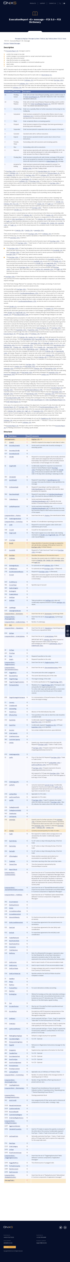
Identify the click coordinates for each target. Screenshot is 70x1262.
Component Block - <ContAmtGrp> (15, 1101)
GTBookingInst (13, 872)
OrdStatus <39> (14, 173)
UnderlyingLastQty (14, 766)
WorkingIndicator (14, 575)
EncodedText (13, 1035)
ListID (11, 535)
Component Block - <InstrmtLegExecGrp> (11, 1107)
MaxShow (12, 1013)
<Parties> (49, 523)
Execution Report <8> (44, 171)
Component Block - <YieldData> (14, 915)
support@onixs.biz (41, 1243)
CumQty (11, 847)
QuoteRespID (13, 486)
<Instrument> (50, 623)
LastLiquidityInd (14, 1098)
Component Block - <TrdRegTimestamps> (11, 1148)
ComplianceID (13, 717)
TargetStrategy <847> (58, 694)
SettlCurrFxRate (14, 990)
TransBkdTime (13, 1079)
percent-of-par (51, 797)
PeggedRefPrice (14, 1191)
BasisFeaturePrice (14, 964)
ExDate (11, 928)
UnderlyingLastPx (14, 794)
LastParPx (12, 797)
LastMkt (11, 812)
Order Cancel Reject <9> (19, 219)
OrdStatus (12, 568)
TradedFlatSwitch (14, 958)
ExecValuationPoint (15, 1082)
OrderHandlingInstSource (16, 1144)
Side (10, 637)
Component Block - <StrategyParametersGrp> (13, 1122)
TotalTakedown (14, 970)
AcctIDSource (13, 592)
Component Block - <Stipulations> (15, 640)
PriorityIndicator (14, 1091)
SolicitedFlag (13, 721)
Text (10, 1027)
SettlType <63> (51, 610)
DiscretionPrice (13, 688)
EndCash (11, 952)
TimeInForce (13, 724)
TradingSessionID (14, 821)
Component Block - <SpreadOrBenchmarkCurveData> (15, 906)
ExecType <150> (11, 171)
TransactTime (13, 880)
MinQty (11, 1003)
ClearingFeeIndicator (15, 620)
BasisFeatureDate (14, 961)
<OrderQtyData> (51, 648)
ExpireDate (12, 732)
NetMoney (12, 973)
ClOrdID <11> (60, 202)
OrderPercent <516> (39, 657)
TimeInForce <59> (46, 418)
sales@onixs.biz (8, 1243)
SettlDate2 (12, 1042)
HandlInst (12, 1000)
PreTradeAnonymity (15, 1194)
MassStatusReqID (14, 500)
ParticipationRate (14, 697)
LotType (11, 1177)
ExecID (11, 553)
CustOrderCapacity (14, 751)
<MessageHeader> (10, 439)
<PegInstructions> (51, 674)
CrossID (11, 540)
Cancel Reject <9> (26, 179)
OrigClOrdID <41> (54, 263)
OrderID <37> (50, 308)
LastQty (11, 754)
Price (10, 668)
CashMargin (12, 617)
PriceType (12, 665)
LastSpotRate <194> (57, 775)
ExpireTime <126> (42, 330)
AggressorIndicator (15, 1152)
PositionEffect (13, 1010)
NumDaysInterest (14, 925)
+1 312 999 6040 (41, 1237)
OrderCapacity (13, 745)
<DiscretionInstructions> (53, 679)
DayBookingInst (14, 598)
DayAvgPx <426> (57, 339)
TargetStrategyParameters (17, 694)
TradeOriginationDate (15, 528)
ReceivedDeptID (14, 1137)
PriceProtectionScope (15, 1180)
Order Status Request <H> (32, 402)
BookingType (13, 1016)
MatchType (12, 1171)
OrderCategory (13, 1174)
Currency (11, 714)
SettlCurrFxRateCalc (15, 995)
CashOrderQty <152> (57, 655)
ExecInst (11, 742)
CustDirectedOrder (14, 1134)
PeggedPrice (13, 684)
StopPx (11, 671)
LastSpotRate (13, 806)
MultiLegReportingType (16, 1061)
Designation (12, 1076)
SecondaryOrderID (14, 447)
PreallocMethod (14, 604)
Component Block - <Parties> (13, 523)
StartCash (12, 947)
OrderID (11, 442)
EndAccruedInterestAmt (16, 942)
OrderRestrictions (14, 748)
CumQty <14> (42, 204)
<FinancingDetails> (52, 629)
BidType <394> (27, 168)
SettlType (12, 607)
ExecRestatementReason (17, 581)
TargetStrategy (14, 691)
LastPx (11, 769)
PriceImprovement (14, 1094)
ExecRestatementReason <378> (30, 293)
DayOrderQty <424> (31, 339)
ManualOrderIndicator (15, 1131)
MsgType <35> (37, 439)
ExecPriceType (13, 1085)
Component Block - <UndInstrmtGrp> (16, 634)
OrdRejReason (13, 578)
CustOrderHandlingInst (16, 1141)
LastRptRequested (14, 514)
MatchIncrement (14, 1197)
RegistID (11, 1071)
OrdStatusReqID (14, 493)
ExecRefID (12, 560)
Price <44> (16, 204)
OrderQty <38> (8, 204)
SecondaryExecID (14, 455)
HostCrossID (13, 1126)
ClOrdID (11, 459)
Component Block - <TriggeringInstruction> (12, 1185)
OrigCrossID (12, 543)
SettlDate (12, 610)
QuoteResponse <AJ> (55, 486)
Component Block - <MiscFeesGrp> (15, 1114)
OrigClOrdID (12, 470)
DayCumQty (12, 862)
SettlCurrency (13, 987)
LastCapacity (13, 830)
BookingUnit (12, 601)
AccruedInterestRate (15, 931)
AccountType (13, 595)
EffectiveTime (13, 727)
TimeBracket (13, 827)
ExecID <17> (59, 261)
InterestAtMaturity (14, 937)
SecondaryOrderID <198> (22, 314)
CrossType (12, 550)
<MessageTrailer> (10, 1210)
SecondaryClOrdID (14, 452)
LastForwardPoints (15, 809)
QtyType (11, 645)
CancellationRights (15, 1065)
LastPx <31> (60, 799)
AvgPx (11, 850)
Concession (12, 967)
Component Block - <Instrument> (15, 623)
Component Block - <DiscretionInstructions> (12, 680)
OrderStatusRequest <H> (40, 495)
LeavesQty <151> (9, 225)
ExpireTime (12, 737)
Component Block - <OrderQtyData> (15, 648)
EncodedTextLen (14, 1030)
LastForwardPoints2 (15, 1054)
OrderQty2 (12, 1047)
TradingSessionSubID (15, 824)
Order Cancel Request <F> (45, 400)
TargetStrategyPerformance (17, 709)
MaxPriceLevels (13, 1200)
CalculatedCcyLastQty (15, 1155)
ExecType (12, 565)
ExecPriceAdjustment (15, 1088)
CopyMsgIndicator (14, 1111)
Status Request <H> (53, 161)
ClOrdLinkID (12, 483)
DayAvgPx (12, 867)
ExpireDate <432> (30, 330)
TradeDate (12, 877)
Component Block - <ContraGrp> (14, 531)
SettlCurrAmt (13, 984)
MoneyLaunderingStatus (16, 1068)
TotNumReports (14, 507)
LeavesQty (12, 833)
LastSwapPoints (14, 1164)
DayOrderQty (13, 857)
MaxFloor (12, 1007)
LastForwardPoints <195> (41, 776)
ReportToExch (13, 885)
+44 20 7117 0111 (9, 1237)
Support (6, 1247)
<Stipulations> (50, 640)
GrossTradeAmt (14, 922)
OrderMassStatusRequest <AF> (42, 502)
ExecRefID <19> (53, 259)
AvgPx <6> (51, 204)
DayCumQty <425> (43, 339)
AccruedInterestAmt (15, 934)
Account (11, 585)
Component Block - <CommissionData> (10, 889)
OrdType (11, 662)
